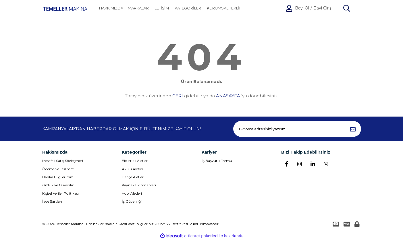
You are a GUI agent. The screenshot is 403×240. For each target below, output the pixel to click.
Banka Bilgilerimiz (57, 177)
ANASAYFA (228, 95)
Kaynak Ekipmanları (139, 185)
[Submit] (353, 129)
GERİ (177, 95)
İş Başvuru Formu (217, 160)
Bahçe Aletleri (133, 177)
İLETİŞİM (161, 8)
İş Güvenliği (132, 201)
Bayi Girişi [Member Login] (322, 8)
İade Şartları (52, 201)
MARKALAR (138, 8)
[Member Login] (289, 8)
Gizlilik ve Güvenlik (58, 185)
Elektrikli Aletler (135, 160)
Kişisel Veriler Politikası (60, 193)
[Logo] (65, 8)
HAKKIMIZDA (111, 8)
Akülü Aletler (132, 169)
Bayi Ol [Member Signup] (302, 8)
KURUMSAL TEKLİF (224, 8)
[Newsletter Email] (297, 129)
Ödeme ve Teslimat (58, 169)
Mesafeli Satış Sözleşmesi (62, 160)
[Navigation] (188, 8)
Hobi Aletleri (132, 193)
